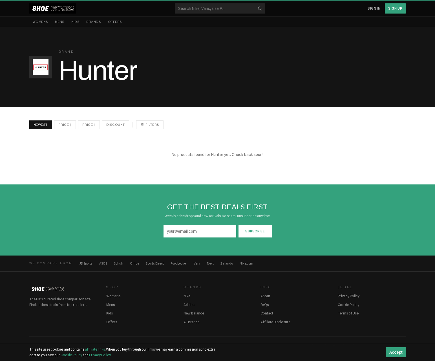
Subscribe (255, 231)
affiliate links (95, 349)
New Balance (194, 313)
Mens (60, 21)
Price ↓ (89, 124)
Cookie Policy (348, 305)
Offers (115, 21)
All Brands (191, 322)
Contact (266, 313)
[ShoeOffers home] (52, 8)
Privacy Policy (348, 296)
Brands (93, 21)
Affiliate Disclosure (275, 322)
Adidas (189, 305)
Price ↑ (65, 124)
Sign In (374, 8)
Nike (187, 296)
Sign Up (395, 8)
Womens (40, 21)
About (265, 296)
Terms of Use (348, 313)
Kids (75, 21)
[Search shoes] (220, 8)
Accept (396, 352)
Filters (149, 124)
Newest (41, 124)
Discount (115, 124)
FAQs (264, 305)
